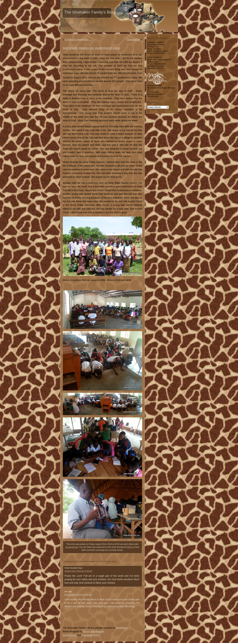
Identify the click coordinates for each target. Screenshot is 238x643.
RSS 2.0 (131, 547)
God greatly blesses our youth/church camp (91, 48)
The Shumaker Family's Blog (89, 12)
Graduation (133, 39)
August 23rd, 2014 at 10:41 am (78, 594)
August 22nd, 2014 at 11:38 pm (78, 571)
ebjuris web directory (93, 631)
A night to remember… (78, 39)
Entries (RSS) (70, 635)
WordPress (121, 627)
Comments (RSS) (90, 635)
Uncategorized (71, 547)
